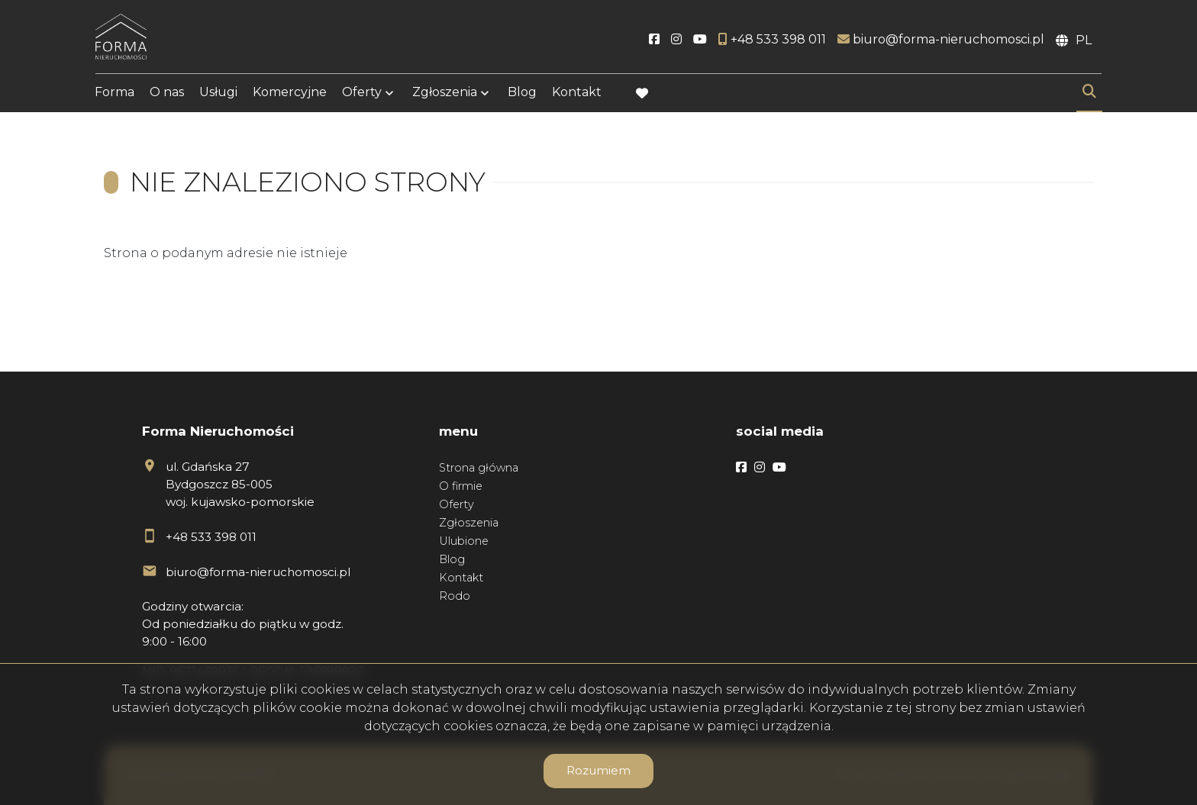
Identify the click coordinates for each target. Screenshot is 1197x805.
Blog (522, 93)
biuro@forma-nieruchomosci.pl (258, 572)
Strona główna (478, 468)
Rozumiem (598, 770)
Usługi (218, 93)
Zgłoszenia (444, 93)
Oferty (362, 93)
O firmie (460, 486)
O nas (167, 93)
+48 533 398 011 (211, 537)
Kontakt (577, 93)
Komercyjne (290, 93)
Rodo (454, 596)
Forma (114, 93)
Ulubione (464, 541)
